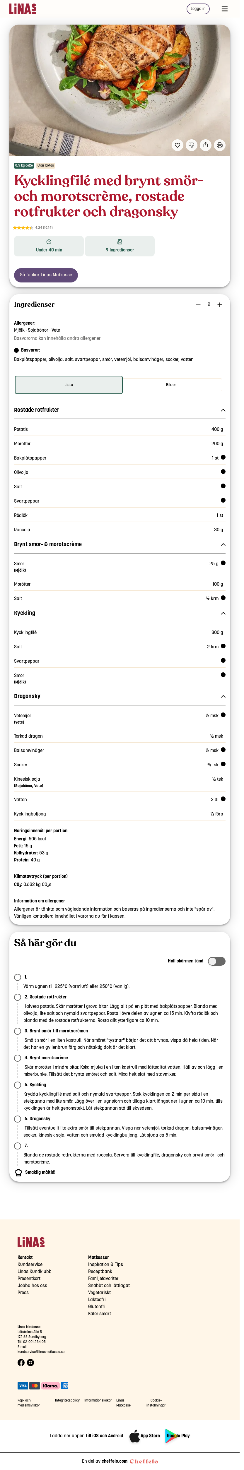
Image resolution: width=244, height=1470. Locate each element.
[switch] (217, 961)
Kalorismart (99, 1314)
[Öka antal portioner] (220, 305)
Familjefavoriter (103, 1279)
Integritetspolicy (67, 1400)
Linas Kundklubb (35, 1271)
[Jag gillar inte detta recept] (191, 145)
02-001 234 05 (34, 1342)
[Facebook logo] (21, 1362)
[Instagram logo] (30, 1362)
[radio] (69, 384)
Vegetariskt (99, 1293)
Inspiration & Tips (105, 1264)
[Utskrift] (220, 145)
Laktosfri (96, 1300)
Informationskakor (98, 1400)
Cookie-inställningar (155, 1403)
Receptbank (100, 1271)
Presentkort (29, 1279)
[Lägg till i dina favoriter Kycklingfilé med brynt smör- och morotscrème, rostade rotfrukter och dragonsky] (177, 145)
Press (23, 1293)
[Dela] (205, 145)
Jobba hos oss (32, 1286)
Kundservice (30, 1264)
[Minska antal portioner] (198, 305)
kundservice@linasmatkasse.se (41, 1352)
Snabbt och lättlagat (109, 1286)
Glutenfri (96, 1307)
